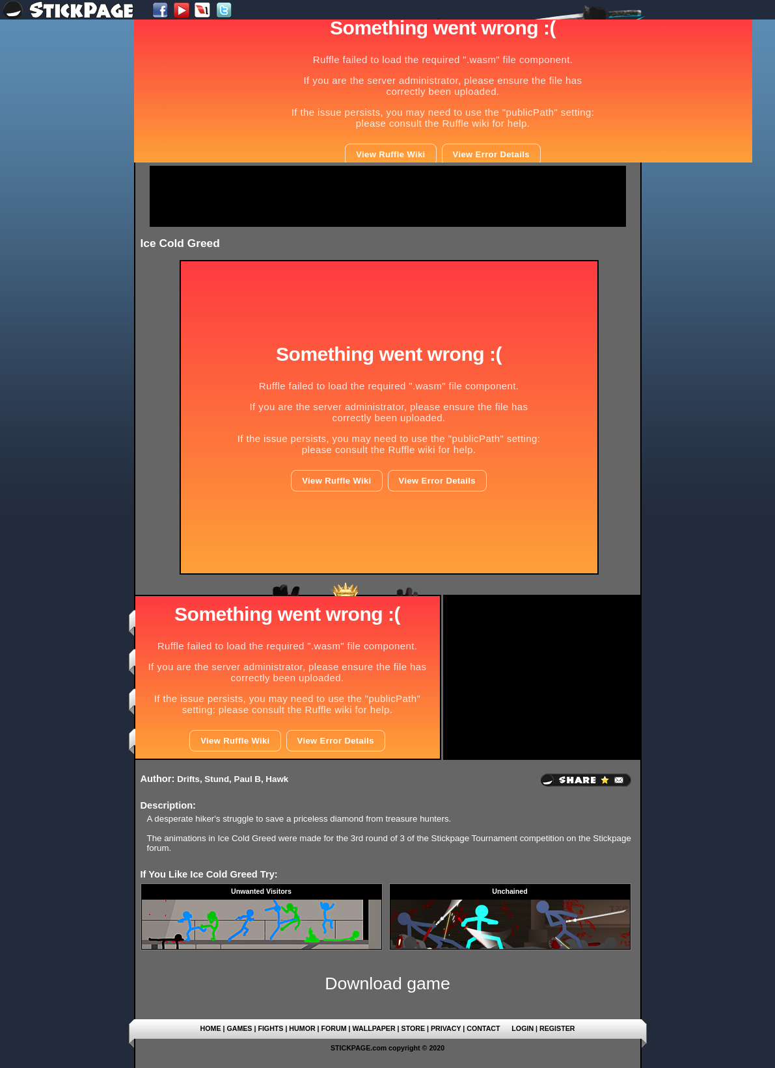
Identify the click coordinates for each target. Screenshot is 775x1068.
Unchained (509, 891)
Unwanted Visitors (261, 891)
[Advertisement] (388, 196)
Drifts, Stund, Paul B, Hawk (232, 779)
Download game (387, 983)
